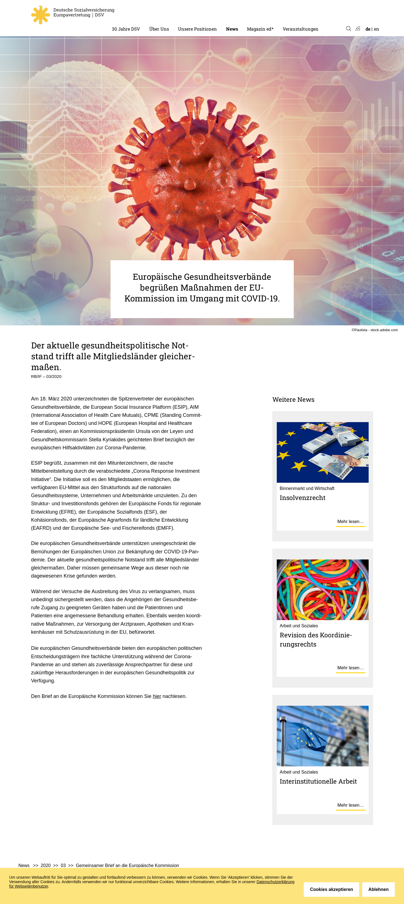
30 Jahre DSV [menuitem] (126, 29)
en (376, 29)
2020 (46, 865)
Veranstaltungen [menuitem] (301, 29)
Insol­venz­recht (302, 497)
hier (157, 696)
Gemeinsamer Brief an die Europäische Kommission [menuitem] (127, 865)
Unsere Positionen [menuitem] (197, 29)
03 (63, 865)
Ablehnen (378, 889)
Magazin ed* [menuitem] (260, 29)
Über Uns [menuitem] (159, 29)
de (368, 29)
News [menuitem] (232, 29)
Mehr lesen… (350, 521)
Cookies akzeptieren (331, 889)
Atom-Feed (357, 29)
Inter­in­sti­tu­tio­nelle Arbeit (318, 781)
